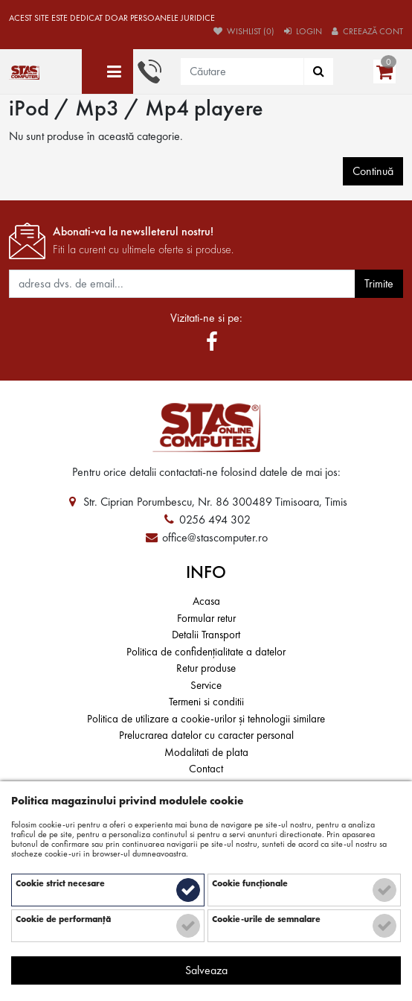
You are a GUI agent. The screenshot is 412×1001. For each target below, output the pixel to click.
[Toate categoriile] (107, 71)
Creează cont (367, 31)
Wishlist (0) (243, 31)
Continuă (373, 171)
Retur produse (206, 668)
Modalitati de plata (206, 752)
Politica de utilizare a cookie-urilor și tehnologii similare (206, 718)
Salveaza (206, 970)
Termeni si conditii (206, 701)
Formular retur (206, 618)
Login (303, 31)
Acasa (206, 601)
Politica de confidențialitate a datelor (206, 651)
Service (206, 685)
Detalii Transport (206, 634)
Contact (206, 768)
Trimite (378, 283)
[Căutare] (318, 71)
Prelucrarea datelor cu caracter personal (206, 735)
